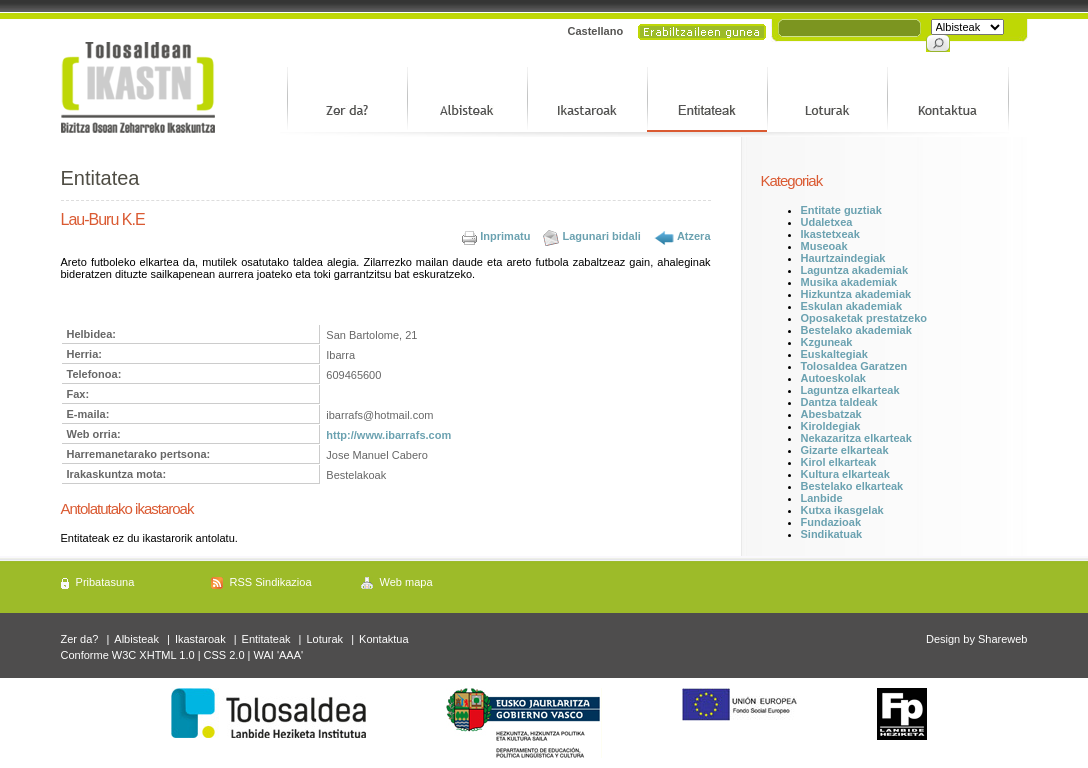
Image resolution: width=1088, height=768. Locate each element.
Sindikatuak (832, 534)
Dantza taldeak (839, 402)
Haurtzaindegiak (843, 258)
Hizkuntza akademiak (856, 294)
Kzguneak (827, 342)
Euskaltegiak (834, 354)
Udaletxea (827, 222)
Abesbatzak (831, 414)
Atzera (694, 236)
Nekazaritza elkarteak (856, 438)
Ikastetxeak (830, 234)
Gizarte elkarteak (845, 450)
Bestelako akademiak (856, 330)
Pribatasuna (105, 582)
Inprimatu (505, 236)
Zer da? (80, 639)
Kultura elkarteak (845, 474)
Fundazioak (831, 522)
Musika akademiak (849, 282)
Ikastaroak (200, 639)
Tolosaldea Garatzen (854, 366)
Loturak (324, 639)
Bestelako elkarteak (852, 486)
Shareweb (1003, 639)
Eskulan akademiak (852, 306)
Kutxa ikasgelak (842, 510)
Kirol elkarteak (839, 462)
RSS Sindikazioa (271, 582)
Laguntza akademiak (855, 270)
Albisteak (136, 639)
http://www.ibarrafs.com (388, 435)
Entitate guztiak (841, 210)
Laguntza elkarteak (850, 390)
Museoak (824, 246)
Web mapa (406, 582)
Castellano (596, 31)
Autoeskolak (833, 378)
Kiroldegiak (831, 426)
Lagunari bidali (602, 236)
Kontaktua (384, 639)
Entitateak (266, 639)
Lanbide (822, 498)
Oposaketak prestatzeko (864, 318)
